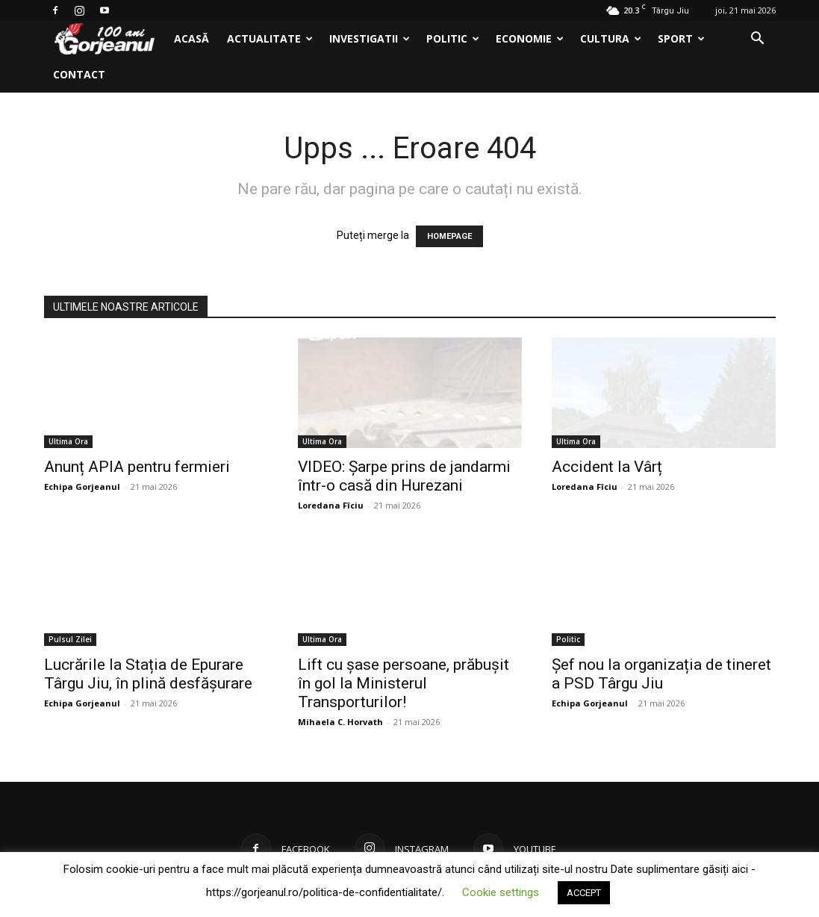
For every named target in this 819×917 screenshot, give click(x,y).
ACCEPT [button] (584, 892)
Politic (452, 38)
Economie (530, 38)
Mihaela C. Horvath (340, 721)
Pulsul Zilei (70, 639)
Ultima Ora (68, 441)
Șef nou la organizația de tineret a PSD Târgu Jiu (661, 674)
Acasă (191, 38)
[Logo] (104, 39)
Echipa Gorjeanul (82, 486)
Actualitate (270, 38)
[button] (758, 40)
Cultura (610, 38)
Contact (79, 74)
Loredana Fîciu (331, 505)
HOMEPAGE (449, 236)
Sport (681, 38)
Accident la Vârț (607, 467)
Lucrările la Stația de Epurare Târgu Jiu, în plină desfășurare (148, 674)
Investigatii (369, 38)
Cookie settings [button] (500, 892)
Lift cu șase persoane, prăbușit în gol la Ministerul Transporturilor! (403, 683)
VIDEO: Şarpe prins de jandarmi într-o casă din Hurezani (404, 476)
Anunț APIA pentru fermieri (137, 467)
